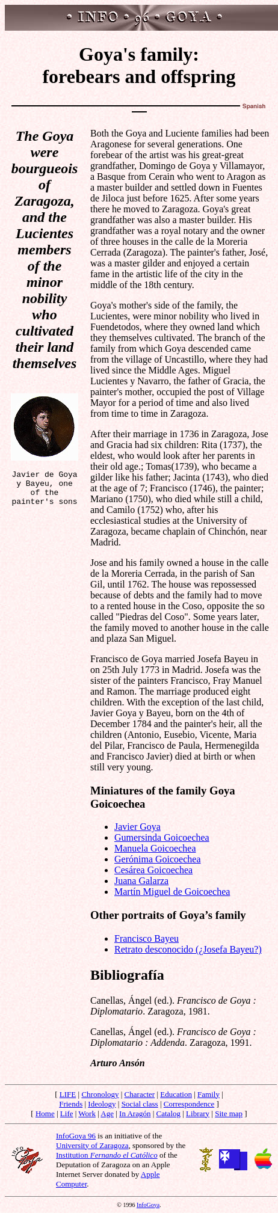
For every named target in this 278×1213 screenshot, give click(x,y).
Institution (107, 1154)
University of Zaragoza (92, 1145)
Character (140, 1094)
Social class (140, 1103)
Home (45, 1113)
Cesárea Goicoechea (153, 870)
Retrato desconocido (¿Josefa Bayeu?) (188, 949)
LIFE (68, 1094)
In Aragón (134, 1113)
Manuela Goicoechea (155, 848)
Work (87, 1113)
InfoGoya (148, 1205)
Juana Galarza (141, 881)
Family (208, 1094)
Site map (228, 1113)
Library (197, 1113)
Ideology (102, 1103)
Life (66, 1113)
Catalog (168, 1113)
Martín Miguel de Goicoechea (172, 891)
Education (176, 1094)
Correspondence (189, 1103)
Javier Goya (137, 826)
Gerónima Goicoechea (157, 859)
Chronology (100, 1094)
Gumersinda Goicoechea (161, 837)
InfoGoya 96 (76, 1135)
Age (107, 1113)
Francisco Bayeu (146, 938)
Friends (70, 1103)
